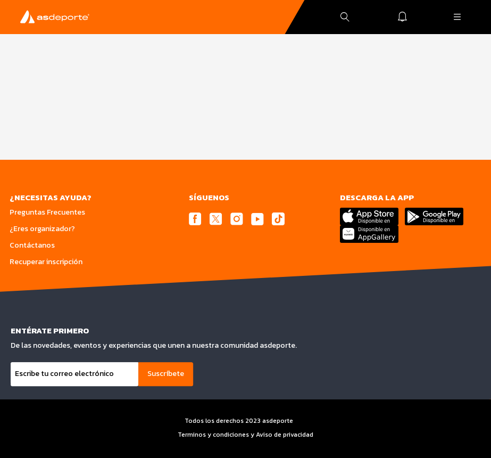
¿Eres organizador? (42, 228)
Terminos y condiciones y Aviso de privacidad (245, 434)
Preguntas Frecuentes (47, 212)
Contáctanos (32, 245)
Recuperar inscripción (46, 261)
